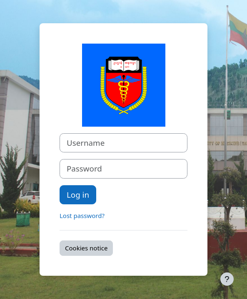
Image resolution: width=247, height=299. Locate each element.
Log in (78, 194)
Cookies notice (86, 248)
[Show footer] (227, 279)
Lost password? (82, 215)
